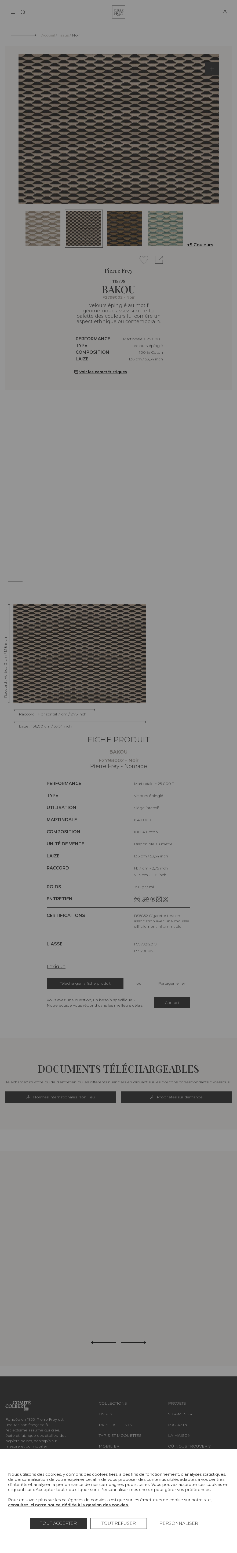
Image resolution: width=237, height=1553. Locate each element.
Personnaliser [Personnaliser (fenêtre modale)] (178, 1523)
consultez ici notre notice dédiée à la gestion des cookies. (68, 1504)
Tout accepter (58, 1523)
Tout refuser (118, 1523)
